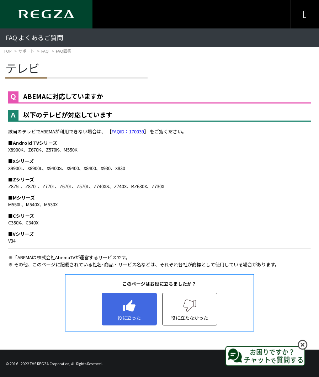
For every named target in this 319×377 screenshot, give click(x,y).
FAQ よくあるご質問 (34, 37)
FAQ (45, 51)
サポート (26, 51)
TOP (7, 51)
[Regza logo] (46, 14)
